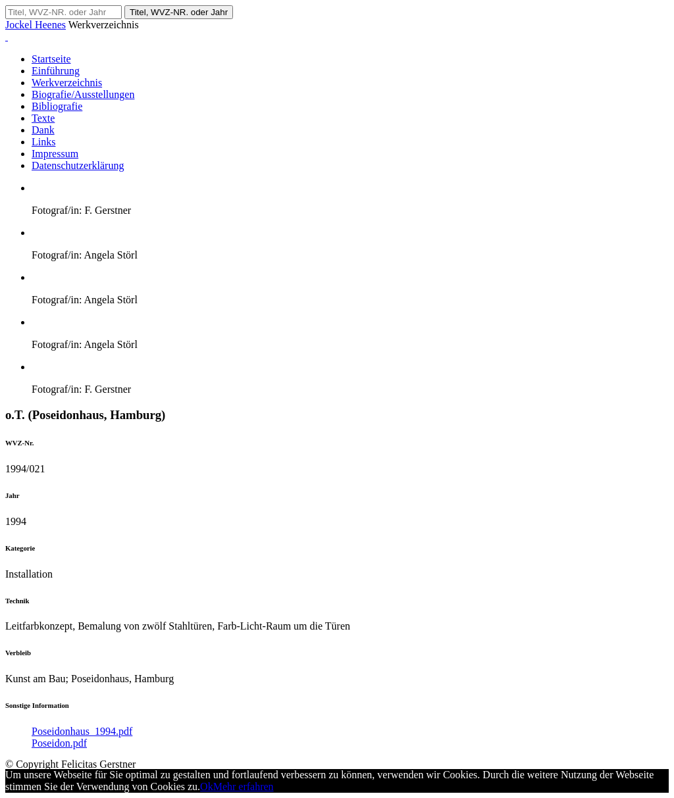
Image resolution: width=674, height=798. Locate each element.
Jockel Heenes (35, 24)
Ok (206, 786)
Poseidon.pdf (59, 743)
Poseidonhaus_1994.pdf (82, 731)
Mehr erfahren (243, 786)
